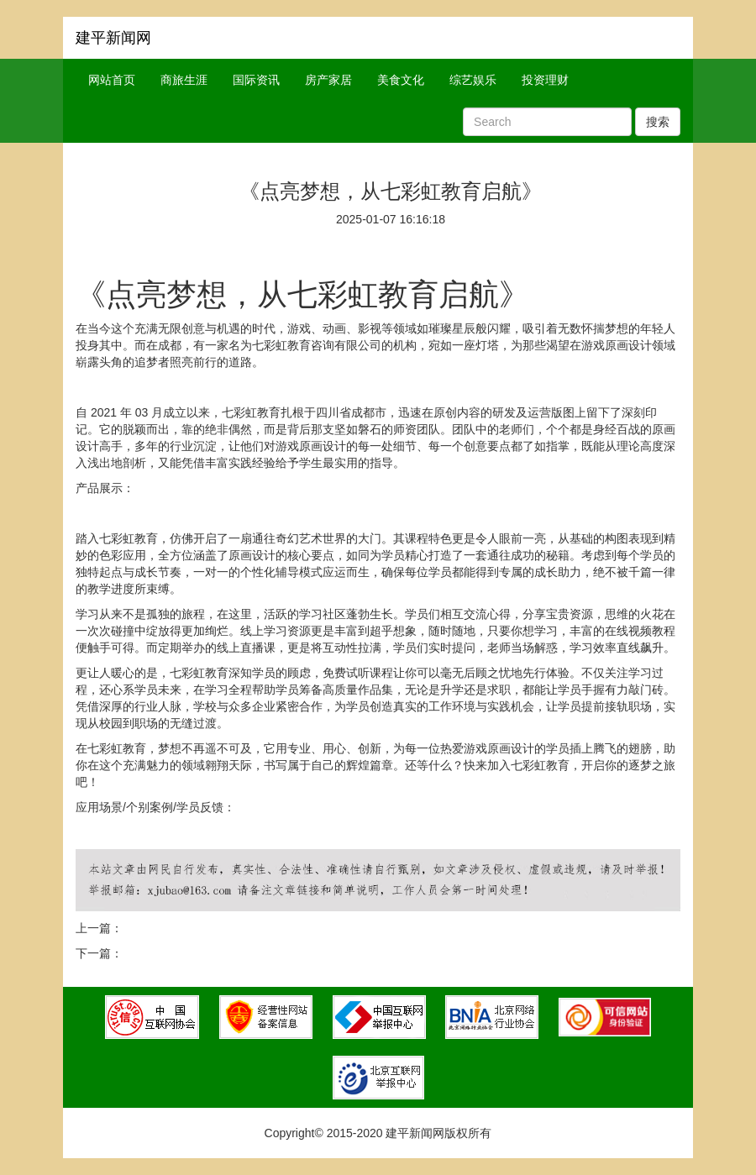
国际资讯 (256, 80)
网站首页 (111, 80)
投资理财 (545, 80)
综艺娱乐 (472, 80)
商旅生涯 (183, 80)
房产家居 (328, 80)
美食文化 (400, 80)
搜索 (657, 122)
